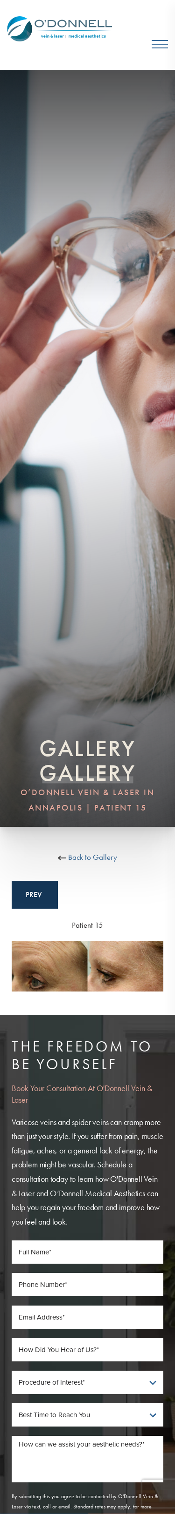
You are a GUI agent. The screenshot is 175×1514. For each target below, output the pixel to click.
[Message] (87, 1459)
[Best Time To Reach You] (87, 1415)
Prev (35, 894)
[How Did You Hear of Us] (87, 1349)
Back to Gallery (87, 857)
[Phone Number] (87, 1284)
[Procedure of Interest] (87, 1382)
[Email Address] (87, 1317)
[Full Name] (87, 1252)
